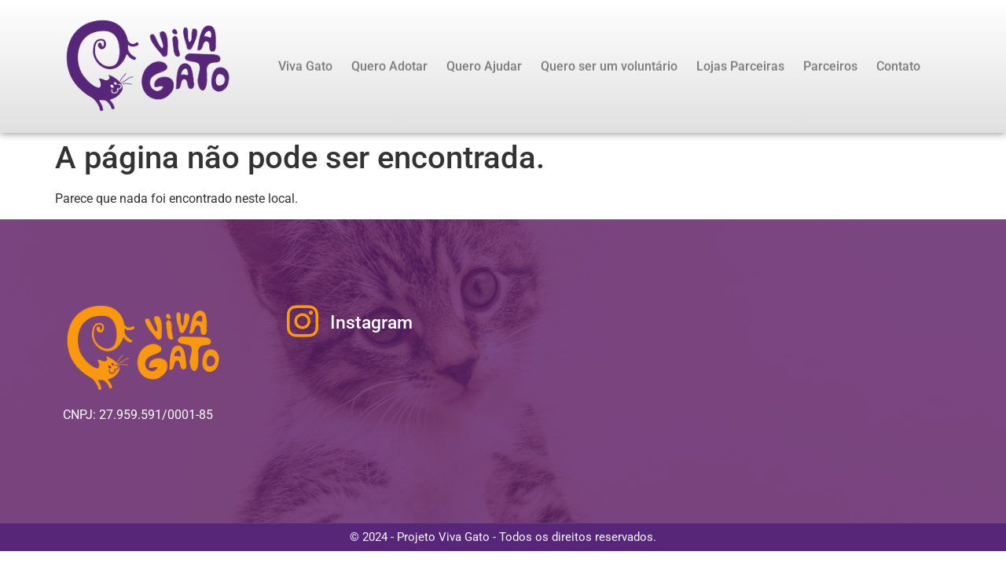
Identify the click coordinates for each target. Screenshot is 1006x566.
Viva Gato (305, 66)
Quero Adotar (389, 66)
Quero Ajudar (484, 66)
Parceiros (830, 66)
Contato (898, 66)
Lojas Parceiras (740, 66)
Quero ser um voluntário (609, 66)
